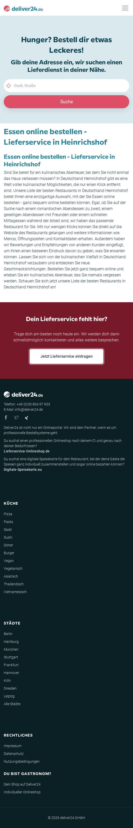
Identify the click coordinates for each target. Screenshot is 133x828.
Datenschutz (14, 754)
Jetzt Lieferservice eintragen (66, 356)
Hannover (11, 673)
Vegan (9, 561)
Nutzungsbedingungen (22, 761)
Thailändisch (14, 584)
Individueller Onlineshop (22, 792)
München (11, 649)
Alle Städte (12, 704)
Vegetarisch (13, 568)
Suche (66, 102)
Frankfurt (11, 665)
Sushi (8, 537)
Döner (8, 545)
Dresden (10, 688)
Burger (9, 553)
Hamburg (11, 642)
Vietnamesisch (15, 592)
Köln (7, 681)
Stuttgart (11, 657)
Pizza (8, 514)
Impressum (12, 746)
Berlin (8, 634)
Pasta (8, 522)
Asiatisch (11, 576)
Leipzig (9, 696)
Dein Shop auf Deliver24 (22, 784)
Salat (8, 530)
